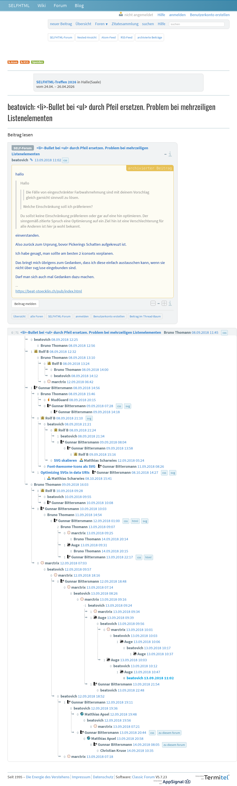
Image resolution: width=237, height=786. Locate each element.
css (65, 160)
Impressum (81, 777)
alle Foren (36, 316)
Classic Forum (143, 777)
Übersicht (83, 23)
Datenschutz (103, 777)
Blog (79, 5)
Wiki (42, 5)
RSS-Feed (126, 37)
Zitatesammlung (125, 23)
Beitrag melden (25, 304)
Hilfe (161, 23)
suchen (148, 23)
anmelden (82, 316)
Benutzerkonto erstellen (109, 316)
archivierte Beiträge (149, 37)
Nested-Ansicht (87, 37)
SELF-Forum (23, 148)
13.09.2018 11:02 (48, 160)
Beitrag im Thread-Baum (145, 316)
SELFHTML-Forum (61, 37)
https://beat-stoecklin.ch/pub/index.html (48, 291)
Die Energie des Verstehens (48, 777)
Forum (60, 5)
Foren (100, 23)
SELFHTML (19, 5)
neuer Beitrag (61, 23)
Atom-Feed (109, 37)
